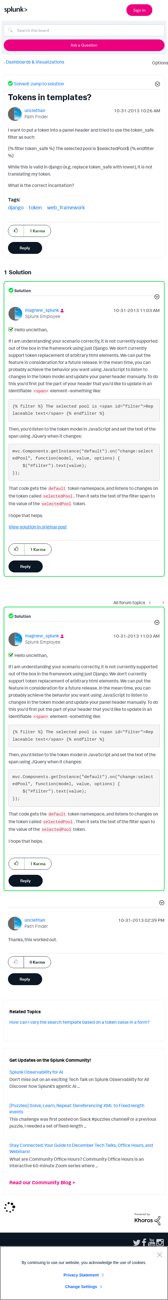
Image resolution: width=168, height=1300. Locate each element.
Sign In (139, 10)
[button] (156, 85)
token (35, 207)
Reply (25, 247)
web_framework (66, 207)
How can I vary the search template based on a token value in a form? (79, 1022)
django (16, 207)
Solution (22, 290)
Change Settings (81, 1286)
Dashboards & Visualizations (35, 62)
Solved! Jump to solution (39, 84)
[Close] (159, 1254)
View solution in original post (38, 527)
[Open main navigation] (160, 9)
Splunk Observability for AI (36, 1072)
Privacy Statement (81, 1275)
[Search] (84, 30)
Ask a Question (84, 45)
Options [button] (158, 63)
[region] (84, 1273)
